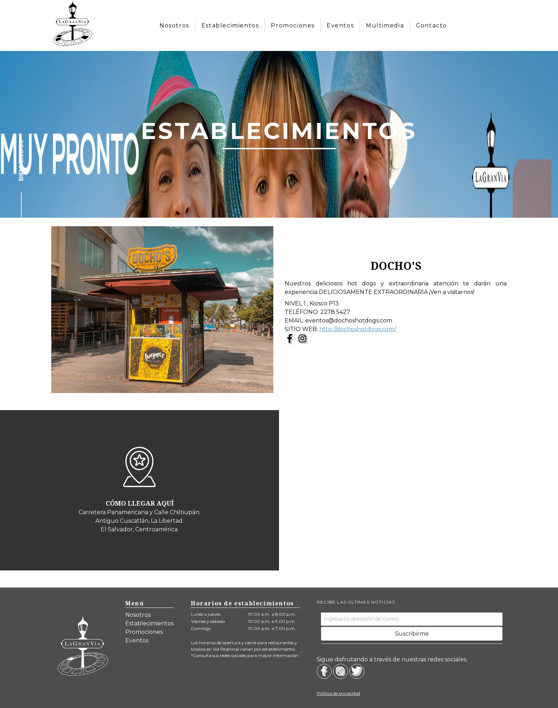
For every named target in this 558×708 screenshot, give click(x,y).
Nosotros (138, 614)
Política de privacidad (338, 693)
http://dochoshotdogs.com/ (357, 329)
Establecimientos (149, 623)
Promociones (144, 632)
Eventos (136, 640)
